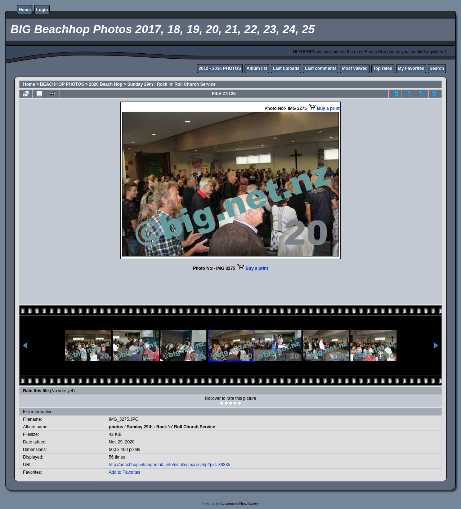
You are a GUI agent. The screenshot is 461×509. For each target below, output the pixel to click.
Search (437, 68)
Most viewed (354, 68)
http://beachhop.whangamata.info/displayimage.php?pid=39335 (169, 464)
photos (116, 426)
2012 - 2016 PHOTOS (220, 68)
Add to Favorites (124, 472)
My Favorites (411, 68)
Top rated (383, 68)
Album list (256, 68)
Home (25, 9)
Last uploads (286, 68)
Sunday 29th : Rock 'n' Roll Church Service (171, 84)
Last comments (320, 68)
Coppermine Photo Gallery (239, 503)
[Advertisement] (230, 287)
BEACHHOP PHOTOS (62, 84)
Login (42, 9)
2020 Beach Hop (105, 84)
